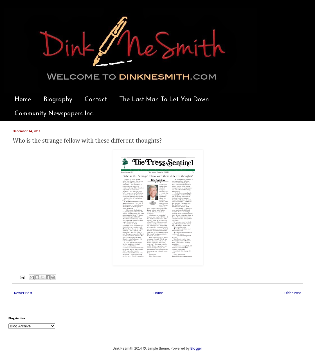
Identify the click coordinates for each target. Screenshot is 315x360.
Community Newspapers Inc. (54, 114)
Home (23, 99)
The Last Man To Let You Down (164, 99)
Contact (96, 99)
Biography (58, 99)
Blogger (196, 348)
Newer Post (23, 293)
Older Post (292, 293)
